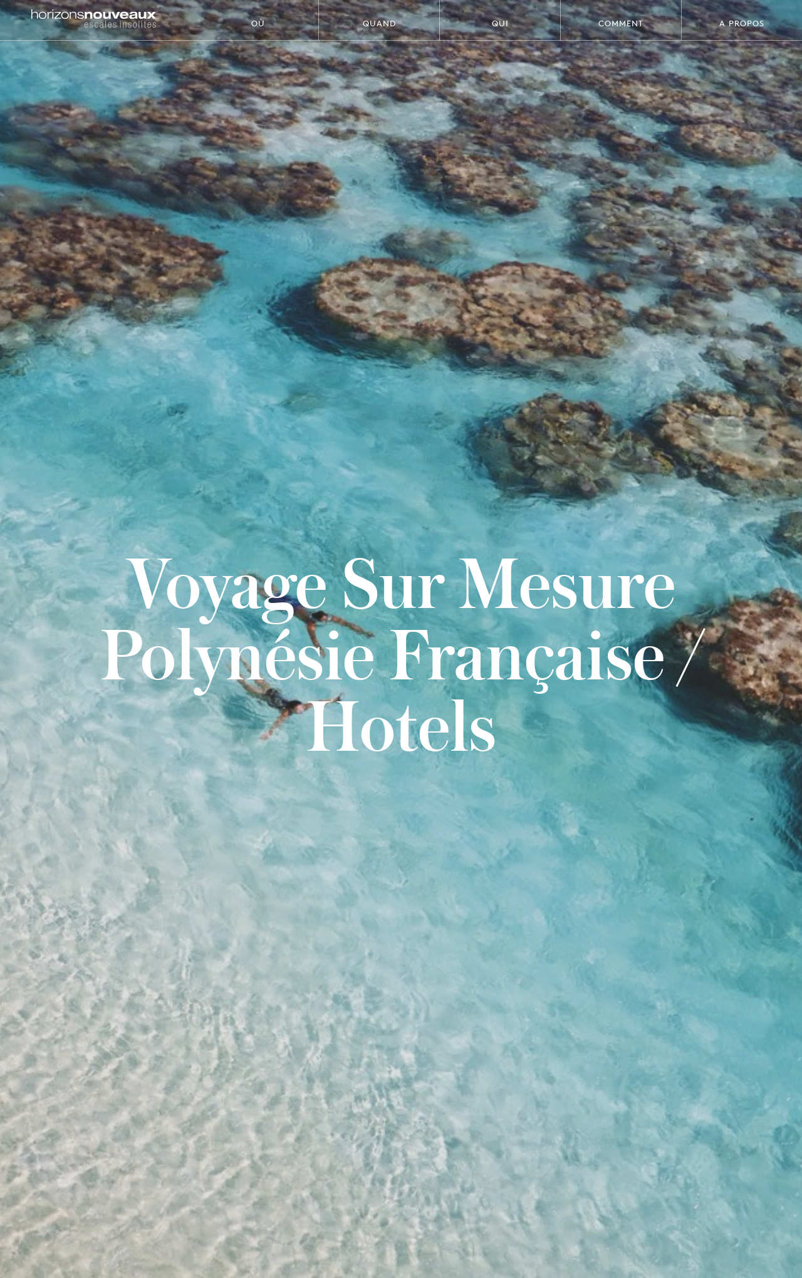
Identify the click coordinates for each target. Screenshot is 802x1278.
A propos (741, 23)
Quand (379, 23)
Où (258, 23)
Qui (500, 23)
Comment (620, 23)
